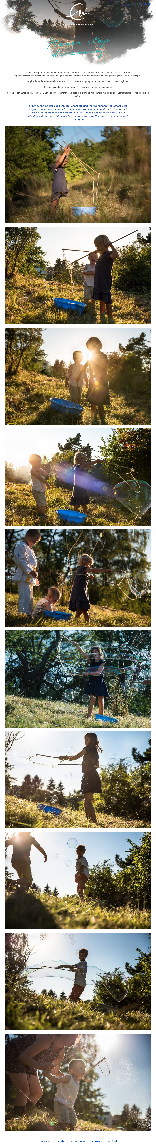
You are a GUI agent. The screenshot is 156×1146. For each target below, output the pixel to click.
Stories (96, 1141)
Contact (112, 1141)
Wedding (44, 1141)
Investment (78, 1141)
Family (60, 1141)
